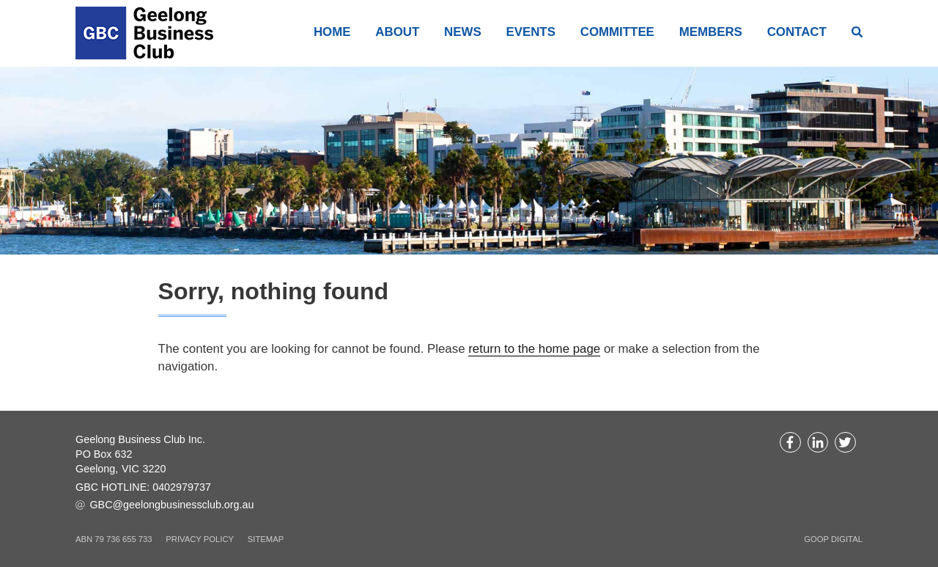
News (462, 32)
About (397, 32)
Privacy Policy (200, 539)
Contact (797, 32)
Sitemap (266, 539)
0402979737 (181, 487)
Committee (617, 32)
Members (710, 32)
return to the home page (534, 349)
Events (530, 32)
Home (332, 32)
